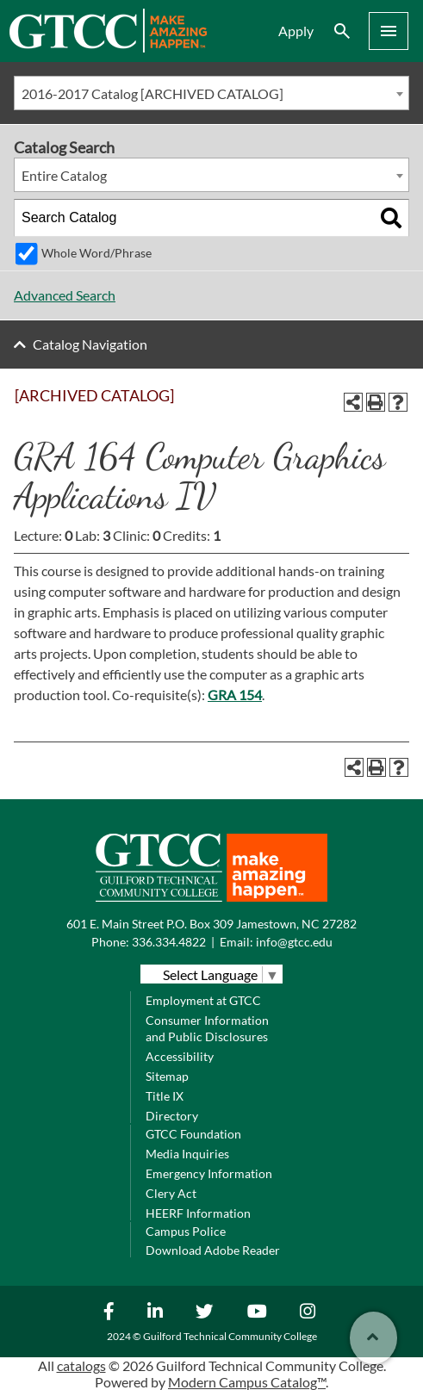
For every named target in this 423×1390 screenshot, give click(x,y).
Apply (296, 30)
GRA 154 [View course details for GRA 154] (235, 694)
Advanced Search (64, 295)
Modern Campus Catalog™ (247, 1382)
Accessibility (180, 1056)
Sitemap (167, 1076)
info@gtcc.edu (294, 941)
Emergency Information (209, 1173)
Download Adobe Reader (213, 1250)
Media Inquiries (187, 1153)
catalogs (81, 1365)
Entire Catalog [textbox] (64, 175)
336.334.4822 (169, 941)
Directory (172, 1115)
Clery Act (171, 1193)
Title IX (165, 1096)
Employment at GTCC (203, 1000)
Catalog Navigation (90, 344)
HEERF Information (198, 1213)
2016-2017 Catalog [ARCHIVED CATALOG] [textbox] (152, 93)
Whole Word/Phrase (96, 252)
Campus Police (186, 1231)
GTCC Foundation (193, 1133)
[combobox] (211, 93)
